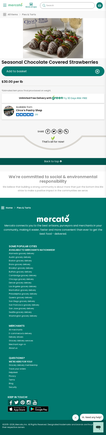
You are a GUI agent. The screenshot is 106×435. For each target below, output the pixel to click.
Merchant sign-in (17, 344)
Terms (12, 379)
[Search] (67, 5)
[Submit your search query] (44, 5)
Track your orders (17, 368)
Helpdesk (13, 372)
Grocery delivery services (21, 340)
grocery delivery (21, 253)
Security (13, 387)
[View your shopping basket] (99, 5)
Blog (11, 383)
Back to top (53, 161)
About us (13, 348)
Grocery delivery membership (23, 365)
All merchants (15, 329)
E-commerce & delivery (20, 333)
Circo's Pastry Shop (29, 110)
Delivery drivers (16, 337)
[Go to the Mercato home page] (15, 4)
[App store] (17, 409)
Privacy (12, 376)
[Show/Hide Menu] (4, 5)
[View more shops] (31, 5)
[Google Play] (39, 409)
